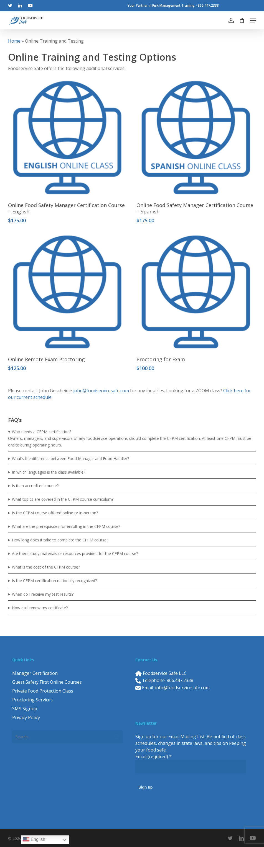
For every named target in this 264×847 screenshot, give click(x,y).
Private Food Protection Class (42, 691)
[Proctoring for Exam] (195, 292)
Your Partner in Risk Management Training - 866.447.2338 (173, 5)
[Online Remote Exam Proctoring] (67, 292)
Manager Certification (35, 673)
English (34, 839)
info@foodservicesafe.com (182, 688)
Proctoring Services (32, 700)
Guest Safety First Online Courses (47, 682)
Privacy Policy (26, 717)
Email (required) (153, 756)
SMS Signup (24, 709)
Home (14, 41)
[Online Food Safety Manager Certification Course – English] (67, 137)
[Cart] (242, 20)
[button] (253, 20)
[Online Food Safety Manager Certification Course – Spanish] (195, 137)
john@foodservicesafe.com (101, 391)
